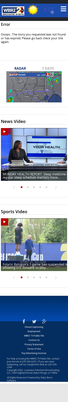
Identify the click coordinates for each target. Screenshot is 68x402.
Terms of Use (34, 348)
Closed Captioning (34, 327)
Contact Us (34, 340)
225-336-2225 (29, 361)
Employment (34, 331)
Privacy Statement (34, 344)
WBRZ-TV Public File (34, 335)
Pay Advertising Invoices (34, 353)
